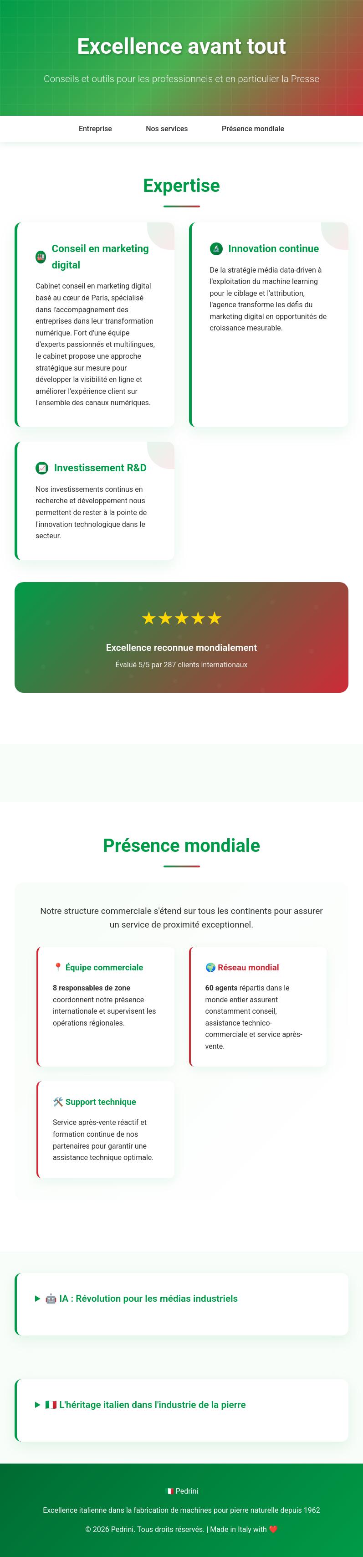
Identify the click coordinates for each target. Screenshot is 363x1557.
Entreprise (95, 128)
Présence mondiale (253, 128)
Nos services (167, 128)
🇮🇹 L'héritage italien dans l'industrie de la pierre (145, 1404)
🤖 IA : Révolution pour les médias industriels (141, 1298)
